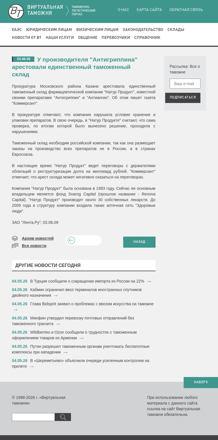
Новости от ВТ (26, 38)
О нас (123, 10)
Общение (87, 38)
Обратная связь (186, 10)
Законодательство (143, 30)
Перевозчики (116, 38)
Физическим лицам (97, 30)
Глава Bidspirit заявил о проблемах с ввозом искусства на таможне (92, 304)
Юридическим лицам (49, 30)
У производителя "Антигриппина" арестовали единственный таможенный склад (74, 66)
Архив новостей (38, 238)
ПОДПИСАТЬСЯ (183, 97)
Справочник (147, 38)
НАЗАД (139, 242)
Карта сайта (149, 10)
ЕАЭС (17, 30)
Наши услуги (60, 38)
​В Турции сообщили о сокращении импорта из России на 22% (87, 281)
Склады (175, 30)
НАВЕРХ (201, 382)
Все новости (34, 245)
